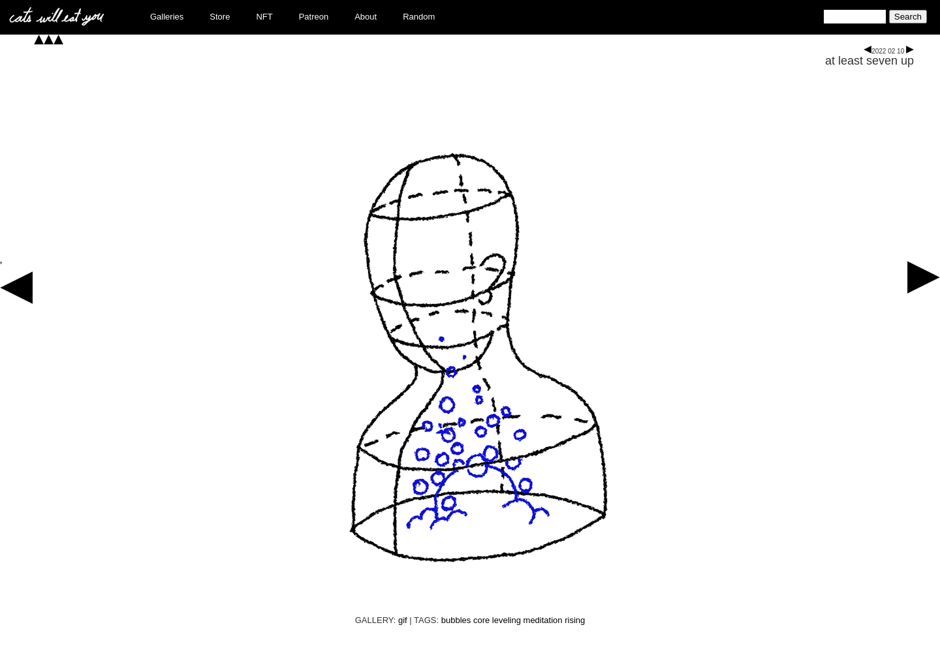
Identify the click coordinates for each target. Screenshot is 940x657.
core (481, 620)
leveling (506, 620)
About (365, 17)
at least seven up (869, 60)
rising (575, 620)
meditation (543, 620)
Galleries (166, 17)
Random (419, 17)
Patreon (314, 17)
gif (402, 620)
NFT (264, 17)
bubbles (456, 620)
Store (220, 17)
